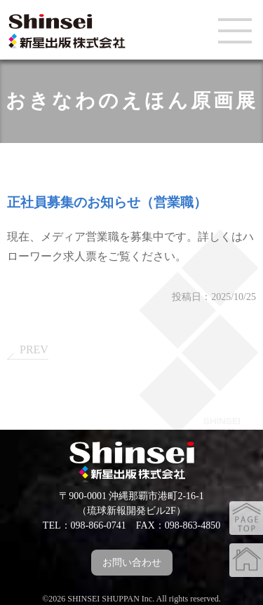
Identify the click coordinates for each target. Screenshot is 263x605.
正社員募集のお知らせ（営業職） (107, 202)
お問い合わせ (131, 562)
